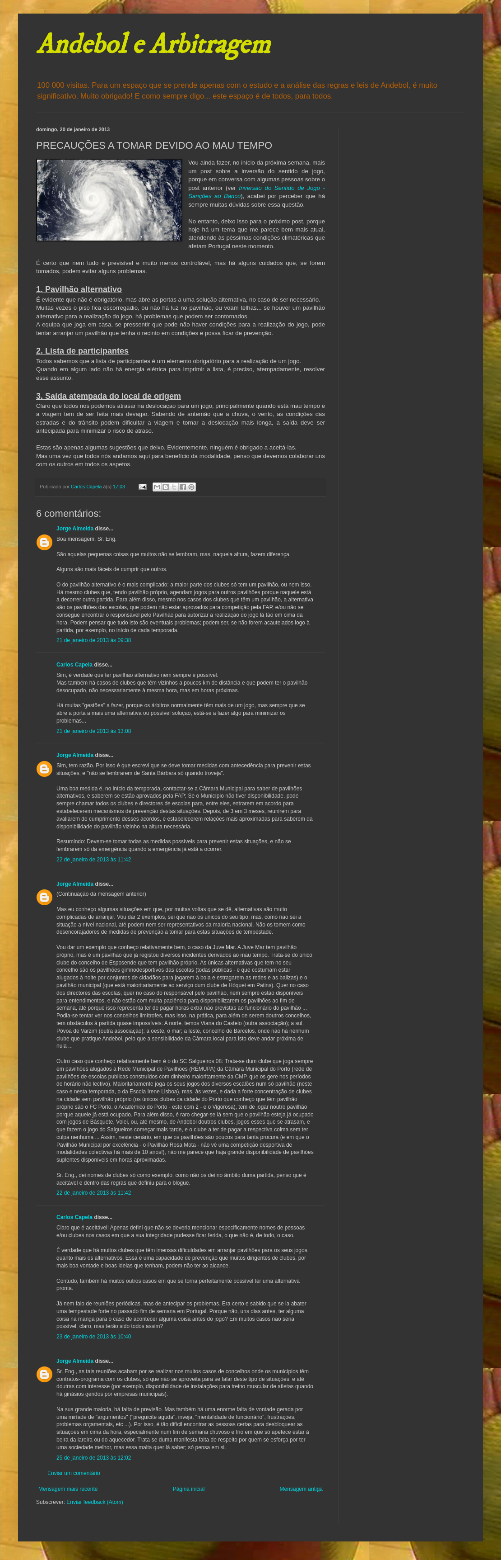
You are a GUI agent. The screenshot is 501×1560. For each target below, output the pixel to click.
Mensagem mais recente (67, 1489)
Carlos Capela (74, 665)
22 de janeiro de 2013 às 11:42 (93, 859)
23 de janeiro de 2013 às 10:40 (93, 1336)
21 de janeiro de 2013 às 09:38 (93, 640)
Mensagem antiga (301, 1489)
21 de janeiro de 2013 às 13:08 (93, 731)
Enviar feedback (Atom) (94, 1502)
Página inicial (189, 1489)
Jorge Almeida (74, 528)
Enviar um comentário (73, 1473)
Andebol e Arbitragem (153, 45)
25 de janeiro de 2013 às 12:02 (93, 1458)
